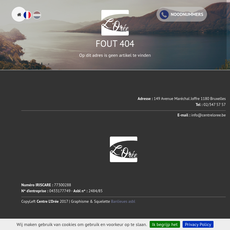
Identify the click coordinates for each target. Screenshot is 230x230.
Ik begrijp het (165, 224)
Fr (31, 17)
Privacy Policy (198, 224)
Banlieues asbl (123, 201)
